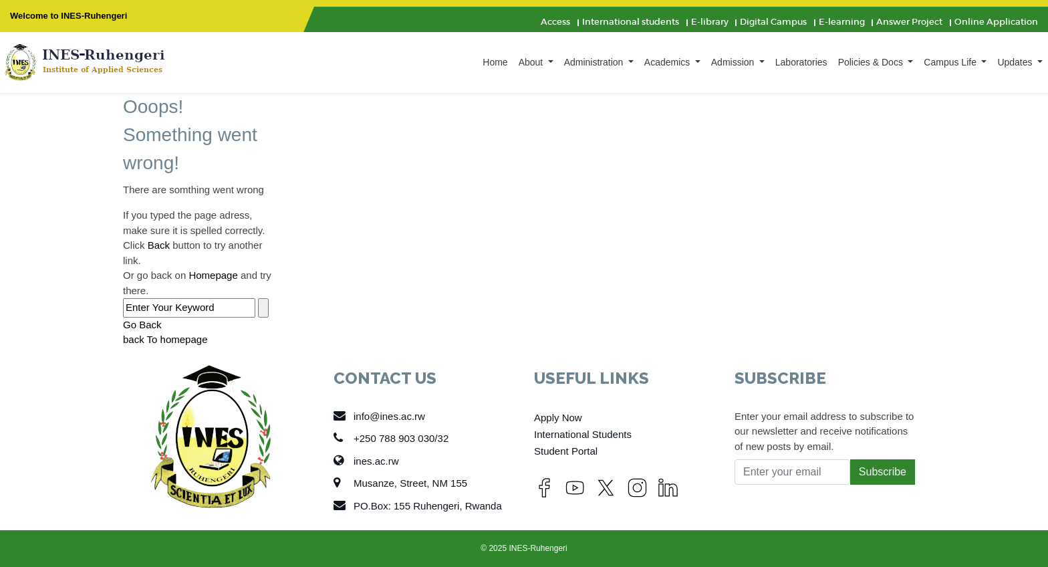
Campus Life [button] (951, 62)
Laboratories (801, 62)
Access (555, 21)
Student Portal (566, 451)
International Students (583, 434)
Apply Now (558, 417)
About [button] (532, 62)
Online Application (996, 21)
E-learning (842, 21)
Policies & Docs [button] (872, 62)
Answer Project (909, 21)
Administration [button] (595, 62)
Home (495, 62)
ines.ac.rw (366, 461)
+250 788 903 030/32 (391, 438)
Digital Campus (773, 21)
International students (630, 21)
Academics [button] (668, 62)
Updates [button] (1016, 62)
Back (159, 245)
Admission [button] (734, 62)
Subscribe (882, 471)
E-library (710, 21)
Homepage (212, 275)
